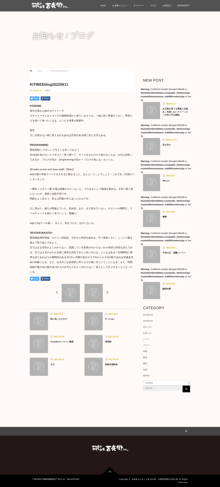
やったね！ (110, 319)
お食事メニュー (119, 5)
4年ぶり (166, 181)
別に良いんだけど (58, 319)
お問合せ (167, 5)
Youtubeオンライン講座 (62, 341)
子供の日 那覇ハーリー (174, 253)
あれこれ (147, 327)
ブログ (153, 5)
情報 (145, 351)
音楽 (145, 369)
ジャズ (146, 339)
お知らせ (147, 333)
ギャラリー (138, 5)
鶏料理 (146, 375)
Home (103, 5)
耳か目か (166, 145)
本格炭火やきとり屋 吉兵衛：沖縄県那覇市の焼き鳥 (155, 479)
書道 (145, 357)
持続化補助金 (111, 364)
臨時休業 (166, 289)
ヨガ (52, 364)
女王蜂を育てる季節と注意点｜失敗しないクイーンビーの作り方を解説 (175, 112)
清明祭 (108, 341)
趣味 (145, 363)
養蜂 (164, 217)
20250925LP (183, 5)
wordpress (148, 314)
